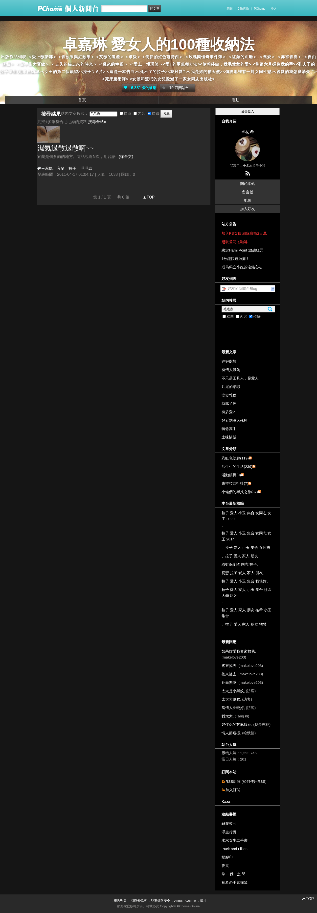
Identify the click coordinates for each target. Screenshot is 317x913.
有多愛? (228, 412)
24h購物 (243, 8)
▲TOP (148, 197)
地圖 (247, 200)
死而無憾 (229, 682)
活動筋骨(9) (231, 475)
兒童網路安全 (160, 901)
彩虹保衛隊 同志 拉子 (239, 564)
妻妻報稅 (229, 395)
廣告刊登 (120, 901)
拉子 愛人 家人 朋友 (241, 556)
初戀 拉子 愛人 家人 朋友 (242, 573)
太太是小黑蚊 (233, 691)
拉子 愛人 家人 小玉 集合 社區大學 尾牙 (246, 592)
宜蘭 (61, 168)
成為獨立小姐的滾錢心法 (242, 267)
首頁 (82, 100)
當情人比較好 (233, 708)
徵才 (203, 901)
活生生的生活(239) (237, 466)
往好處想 (229, 361)
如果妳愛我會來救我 (238, 651)
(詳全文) (126, 156)
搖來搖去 (229, 665)
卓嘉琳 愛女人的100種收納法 (159, 44)
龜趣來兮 (229, 823)
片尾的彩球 (231, 386)
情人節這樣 (231, 733)
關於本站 (247, 183)
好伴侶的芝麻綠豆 (236, 724)
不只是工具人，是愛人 (240, 378)
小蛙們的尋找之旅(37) (240, 492)
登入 (274, 8)
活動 (235, 100)
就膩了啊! (229, 403)
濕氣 (49, 168)
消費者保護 (139, 901)
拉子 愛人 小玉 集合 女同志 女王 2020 (246, 516)
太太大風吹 (231, 699)
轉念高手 (229, 429)
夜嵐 (225, 865)
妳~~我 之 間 (234, 874)
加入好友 (247, 209)
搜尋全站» (97, 122)
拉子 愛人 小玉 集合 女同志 (247, 547)
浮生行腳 (229, 832)
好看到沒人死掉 (235, 420)
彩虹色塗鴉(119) (235, 458)
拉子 (72, 168)
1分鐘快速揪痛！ (235, 258)
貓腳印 (227, 857)
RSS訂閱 (233, 781)
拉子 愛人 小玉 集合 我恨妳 (244, 581)
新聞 (229, 8)
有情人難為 (231, 370)
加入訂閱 (233, 790)
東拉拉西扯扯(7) (235, 483)
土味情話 (229, 437)
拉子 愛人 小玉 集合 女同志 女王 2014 (246, 536)
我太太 (227, 716)
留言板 (247, 192)
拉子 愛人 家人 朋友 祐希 (246, 624)
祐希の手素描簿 (235, 882)
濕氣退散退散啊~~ (65, 148)
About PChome (185, 901)
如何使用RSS (254, 781)
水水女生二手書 (235, 840)
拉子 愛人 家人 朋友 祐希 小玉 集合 (246, 613)
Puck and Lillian (235, 849)
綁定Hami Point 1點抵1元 (242, 250)
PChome (260, 8)
